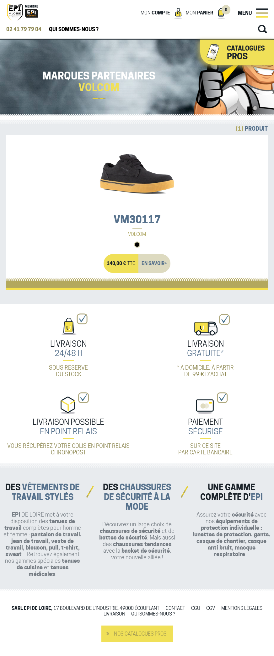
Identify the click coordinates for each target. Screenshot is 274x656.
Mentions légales (241, 608)
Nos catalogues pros (140, 634)
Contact (175, 608)
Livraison (114, 614)
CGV (210, 608)
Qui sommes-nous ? (74, 29)
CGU (195, 608)
